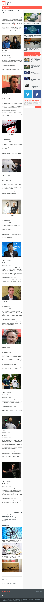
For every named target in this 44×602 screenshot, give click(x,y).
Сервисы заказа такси (8, 515)
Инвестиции (4, 516)
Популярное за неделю (32, 53)
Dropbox (7, 516)
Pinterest (3, 519)
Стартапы (11, 516)
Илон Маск (4, 520)
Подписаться (38, 106)
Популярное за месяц (32, 55)
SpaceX (6, 519)
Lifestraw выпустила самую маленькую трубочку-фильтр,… (35, 66)
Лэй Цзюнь (14, 519)
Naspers (3, 517)
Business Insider (17, 24)
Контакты (37, 591)
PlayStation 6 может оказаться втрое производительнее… (35, 72)
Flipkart (10, 519)
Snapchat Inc (14, 517)
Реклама (41, 591)
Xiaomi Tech (9, 517)
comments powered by (9, 583)
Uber (6, 517)
